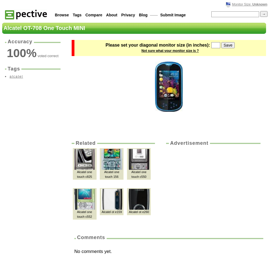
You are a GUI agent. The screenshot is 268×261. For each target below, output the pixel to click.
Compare (94, 15)
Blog (143, 15)
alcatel (16, 76)
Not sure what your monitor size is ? (170, 51)
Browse (62, 15)
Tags (77, 15)
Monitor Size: (249, 4)
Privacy (128, 15)
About (111, 15)
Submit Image (173, 15)
